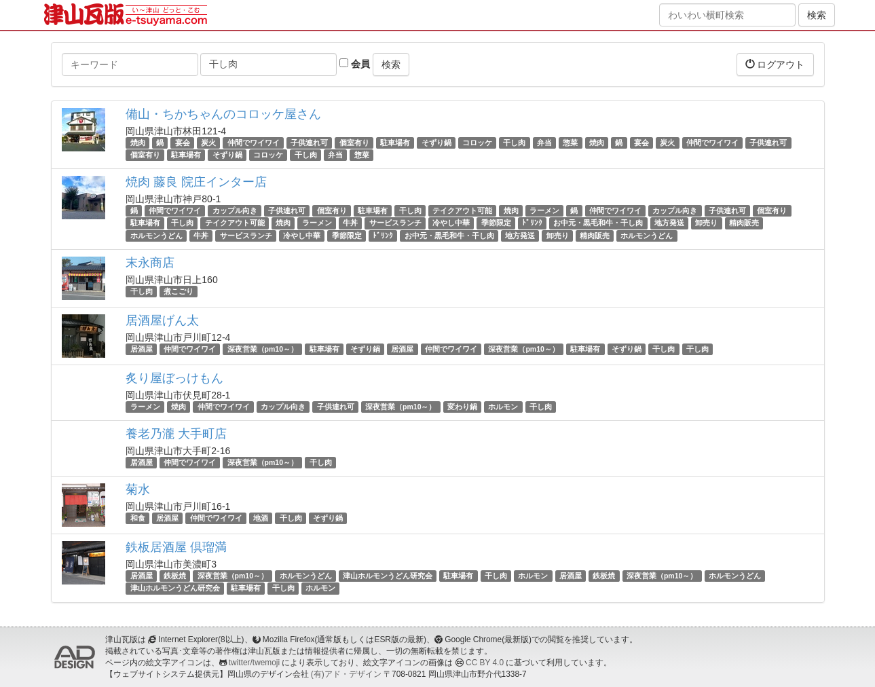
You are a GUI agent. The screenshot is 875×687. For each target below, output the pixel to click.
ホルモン (503, 407)
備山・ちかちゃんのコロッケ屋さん (223, 114)
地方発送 (669, 223)
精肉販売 (744, 223)
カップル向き (234, 210)
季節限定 (496, 223)
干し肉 (514, 142)
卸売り (706, 223)
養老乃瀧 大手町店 (176, 434)
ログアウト (775, 64)
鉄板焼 (175, 576)
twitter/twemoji (254, 662)
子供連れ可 (309, 142)
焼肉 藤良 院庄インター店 (196, 182)
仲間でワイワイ (253, 142)
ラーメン (544, 210)
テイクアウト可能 (462, 210)
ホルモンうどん (156, 235)
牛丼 (350, 223)
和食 (137, 518)
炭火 (208, 142)
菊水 (138, 489)
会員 (354, 63)
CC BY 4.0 (485, 662)
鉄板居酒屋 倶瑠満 (176, 547)
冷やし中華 (451, 223)
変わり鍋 (462, 407)
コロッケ (477, 142)
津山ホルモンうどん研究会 (387, 576)
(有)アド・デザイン (346, 674)
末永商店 (150, 263)
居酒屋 (141, 349)
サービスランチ (395, 223)
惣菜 (570, 142)
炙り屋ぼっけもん (174, 378)
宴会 (182, 142)
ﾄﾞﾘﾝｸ (532, 223)
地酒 (260, 518)
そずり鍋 (436, 142)
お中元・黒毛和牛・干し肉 (598, 223)
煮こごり (178, 291)
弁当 (544, 142)
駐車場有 (395, 142)
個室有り (354, 142)
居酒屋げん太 (162, 320)
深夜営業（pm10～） (262, 349)
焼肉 (137, 142)
